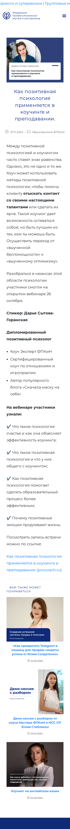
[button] (64, 16)
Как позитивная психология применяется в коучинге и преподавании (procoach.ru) (34, 563)
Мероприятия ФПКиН (48, 132)
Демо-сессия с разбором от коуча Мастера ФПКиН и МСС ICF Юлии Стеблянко (35, 723)
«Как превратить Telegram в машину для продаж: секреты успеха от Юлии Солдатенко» (35, 650)
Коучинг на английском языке (35, 791)
